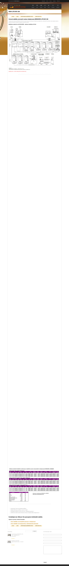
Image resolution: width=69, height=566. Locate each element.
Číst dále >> (13, 538)
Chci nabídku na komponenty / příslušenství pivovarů (24, 523)
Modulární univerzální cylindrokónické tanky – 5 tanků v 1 (17, 541)
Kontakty (53, 6)
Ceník (37, 6)
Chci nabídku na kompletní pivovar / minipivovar (23, 521)
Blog (45, 6)
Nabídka (33, 6)
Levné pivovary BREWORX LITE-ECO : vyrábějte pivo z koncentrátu (17, 535)
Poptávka (57, 6)
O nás (49, 6)
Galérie (41, 6)
